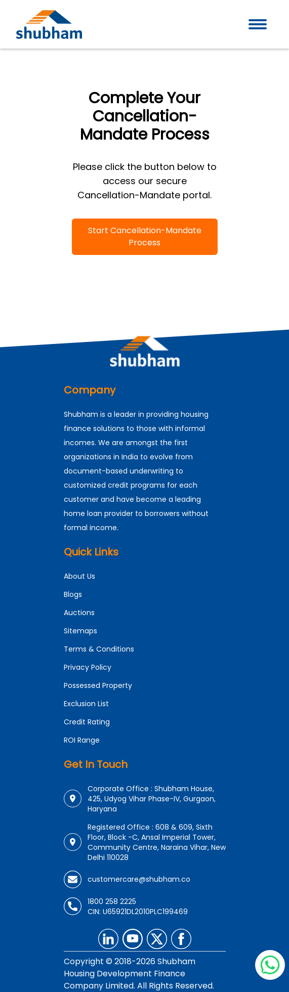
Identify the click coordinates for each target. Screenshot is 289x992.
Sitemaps (80, 631)
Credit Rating (87, 722)
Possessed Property (98, 685)
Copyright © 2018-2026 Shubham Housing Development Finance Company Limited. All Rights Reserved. (139, 973)
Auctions (79, 613)
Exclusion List (86, 704)
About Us (79, 576)
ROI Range (82, 740)
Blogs (73, 594)
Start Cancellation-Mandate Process (144, 236)
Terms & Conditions (99, 649)
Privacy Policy (87, 667)
